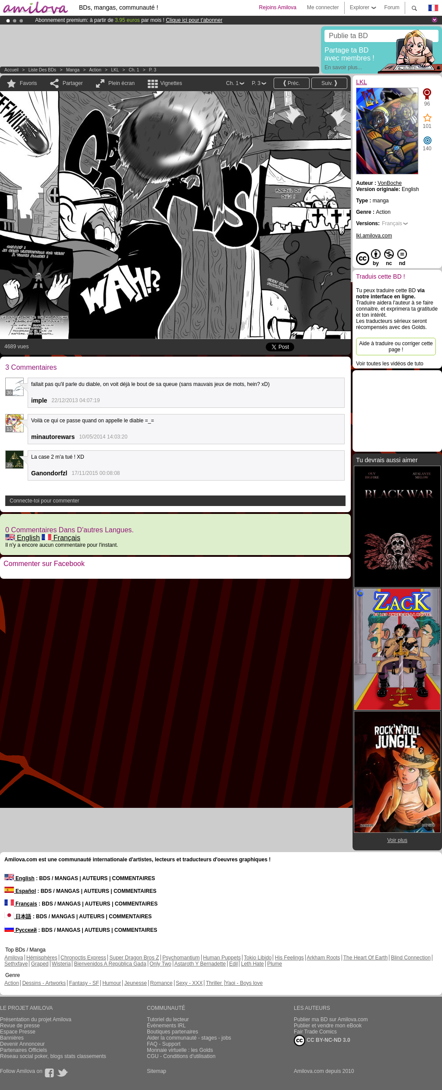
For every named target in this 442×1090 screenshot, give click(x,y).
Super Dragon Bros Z (134, 958)
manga (73, 69)
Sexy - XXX (189, 983)
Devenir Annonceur (22, 1044)
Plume (274, 964)
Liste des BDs (42, 69)
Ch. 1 (133, 69)
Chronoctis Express (83, 958)
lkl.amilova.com (374, 236)
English (22, 537)
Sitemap (156, 1071)
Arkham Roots (323, 958)
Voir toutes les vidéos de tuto (389, 364)
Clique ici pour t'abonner (194, 20)
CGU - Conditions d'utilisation (181, 1056)
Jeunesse (135, 983)
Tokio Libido (257, 958)
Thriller (214, 983)
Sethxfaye (16, 964)
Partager (73, 83)
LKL (115, 69)
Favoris (28, 83)
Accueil (11, 69)
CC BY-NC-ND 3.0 (322, 1040)
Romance (161, 983)
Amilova (13, 958)
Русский (20, 930)
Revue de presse (20, 1026)
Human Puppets (222, 958)
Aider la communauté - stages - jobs (189, 1038)
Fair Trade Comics (315, 1032)
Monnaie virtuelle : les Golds (180, 1050)
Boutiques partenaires (172, 1032)
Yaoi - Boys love (244, 983)
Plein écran (121, 83)
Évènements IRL (166, 1026)
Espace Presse (18, 1032)
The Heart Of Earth (365, 958)
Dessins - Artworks (44, 983)
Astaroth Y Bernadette (200, 964)
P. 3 (153, 69)
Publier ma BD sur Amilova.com (331, 1019)
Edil (233, 964)
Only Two (160, 964)
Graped (40, 964)
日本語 (17, 916)
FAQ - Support (164, 1044)
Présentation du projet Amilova (35, 1019)
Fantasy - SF (84, 983)
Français (61, 537)
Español (20, 891)
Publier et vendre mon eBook (328, 1026)
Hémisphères (41, 958)
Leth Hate (252, 964)
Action (95, 69)
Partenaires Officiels (23, 1050)
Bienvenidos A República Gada (110, 964)
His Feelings (289, 958)
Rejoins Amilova (277, 7)
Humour (111, 983)
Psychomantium (181, 958)
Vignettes (171, 83)
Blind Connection (411, 958)
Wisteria (61, 964)
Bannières (12, 1038)
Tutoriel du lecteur (168, 1019)
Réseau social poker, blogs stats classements (53, 1056)
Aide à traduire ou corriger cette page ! (396, 346)
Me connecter (323, 7)
